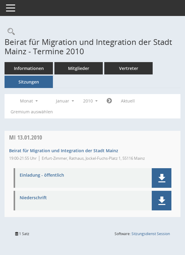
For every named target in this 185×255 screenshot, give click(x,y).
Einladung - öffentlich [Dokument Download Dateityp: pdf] (42, 175)
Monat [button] (29, 101)
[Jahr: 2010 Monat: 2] (109, 101)
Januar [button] (65, 101)
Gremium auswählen (32, 112)
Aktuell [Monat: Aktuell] (128, 101)
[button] (161, 178)
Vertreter (128, 68)
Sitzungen (28, 82)
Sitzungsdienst (150, 233)
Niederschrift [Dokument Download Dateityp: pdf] (33, 197)
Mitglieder (78, 68)
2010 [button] (90, 101)
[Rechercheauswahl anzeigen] (10, 32)
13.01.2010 (25, 137)
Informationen (29, 68)
